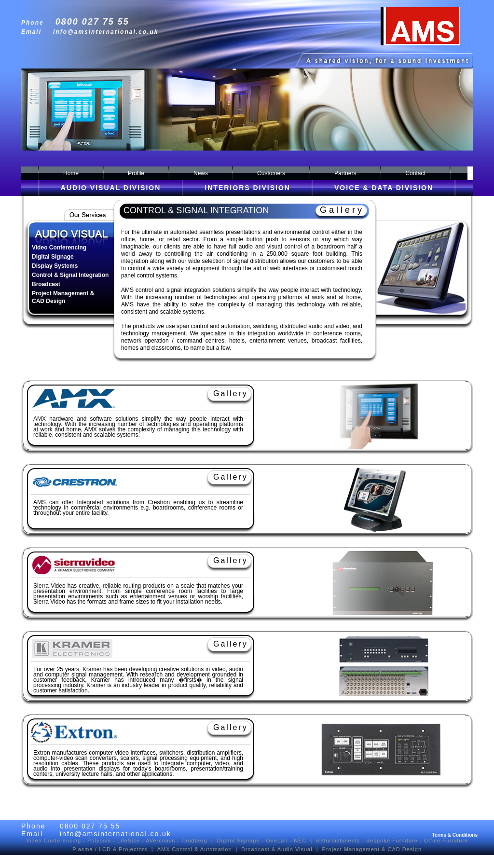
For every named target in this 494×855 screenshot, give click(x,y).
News (200, 173)
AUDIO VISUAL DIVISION (111, 190)
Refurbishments (338, 840)
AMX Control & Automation (194, 849)
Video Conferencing (59, 247)
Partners (345, 173)
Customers (271, 173)
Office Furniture (446, 840)
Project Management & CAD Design (372, 849)
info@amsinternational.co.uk (105, 31)
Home (71, 173)
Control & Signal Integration (70, 275)
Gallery (342, 210)
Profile (136, 173)
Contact (415, 173)
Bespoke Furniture (392, 840)
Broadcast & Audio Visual (276, 849)
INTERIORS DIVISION (247, 190)
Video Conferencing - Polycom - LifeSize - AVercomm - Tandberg (116, 840)
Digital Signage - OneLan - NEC (262, 840)
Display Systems (55, 265)
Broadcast (46, 284)
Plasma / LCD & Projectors (110, 849)
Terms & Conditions (455, 835)
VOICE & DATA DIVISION (383, 190)
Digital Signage (53, 256)
